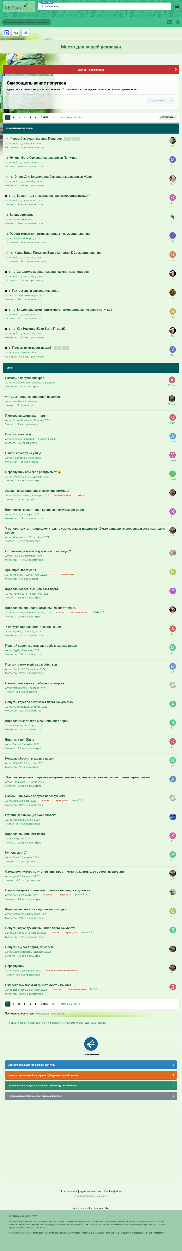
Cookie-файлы (113, 1191)
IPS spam (78, 1208)
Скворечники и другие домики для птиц (31, 1064)
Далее (44, 117)
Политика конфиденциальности (80, 1191)
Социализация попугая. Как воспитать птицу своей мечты (42, 1085)
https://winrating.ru (51, 6)
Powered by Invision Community (91, 1196)
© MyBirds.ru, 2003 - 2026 (23, 1216)
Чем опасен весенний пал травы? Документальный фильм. (43, 1075)
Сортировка (168, 117)
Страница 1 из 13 (71, 117)
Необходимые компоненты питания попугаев (35, 1095)
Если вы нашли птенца (90, 69)
